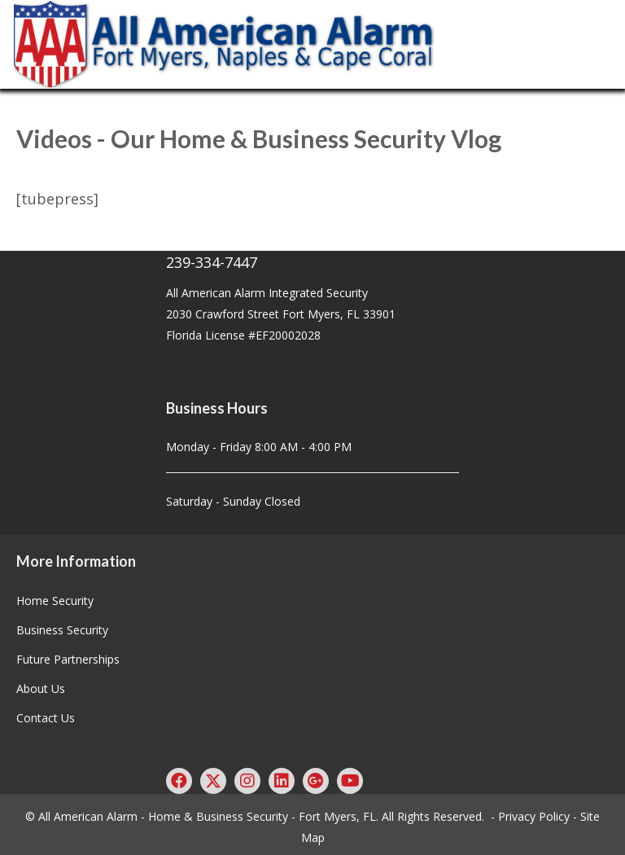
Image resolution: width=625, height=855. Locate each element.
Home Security (55, 600)
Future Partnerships (68, 659)
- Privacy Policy (530, 816)
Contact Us (45, 718)
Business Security (62, 630)
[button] (179, 781)
